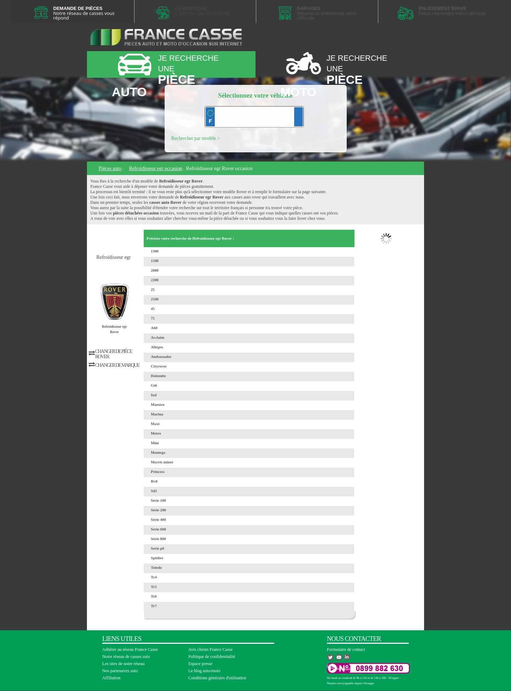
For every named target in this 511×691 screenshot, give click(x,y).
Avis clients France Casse (210, 649)
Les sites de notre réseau (123, 663)
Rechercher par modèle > (195, 138)
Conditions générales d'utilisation (217, 677)
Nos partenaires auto (120, 670)
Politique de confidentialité (212, 656)
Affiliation (111, 677)
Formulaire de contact (346, 649)
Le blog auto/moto (204, 670)
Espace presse (200, 663)
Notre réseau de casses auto (126, 656)
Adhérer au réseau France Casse (130, 649)
